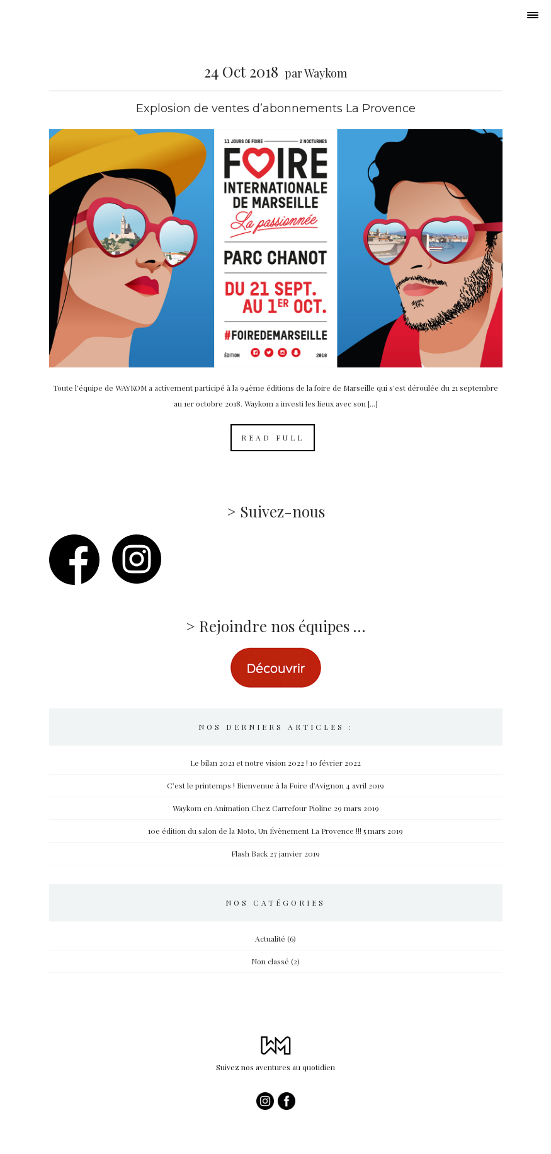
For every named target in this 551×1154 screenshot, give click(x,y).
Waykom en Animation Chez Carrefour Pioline (252, 808)
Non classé (270, 961)
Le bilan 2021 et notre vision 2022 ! (249, 763)
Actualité (270, 938)
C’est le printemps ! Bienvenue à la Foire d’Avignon (255, 785)
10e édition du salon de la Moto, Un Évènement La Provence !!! (254, 831)
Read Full (272, 437)
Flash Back (249, 853)
